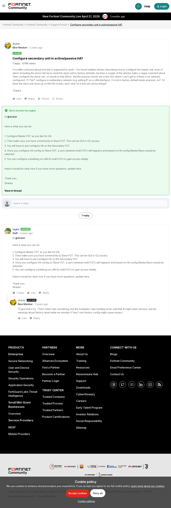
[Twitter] (122, 384)
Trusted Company (53, 396)
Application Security (21, 385)
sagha (16, 229)
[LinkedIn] (141, 384)
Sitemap (81, 427)
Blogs (113, 354)
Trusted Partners (52, 410)
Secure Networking (20, 361)
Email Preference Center (125, 367)
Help (147, 6)
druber (16, 43)
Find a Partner (51, 367)
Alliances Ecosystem (55, 360)
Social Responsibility (89, 421)
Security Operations (20, 378)
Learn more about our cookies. (148, 486)
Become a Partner (53, 374)
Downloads (83, 387)
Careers (81, 401)
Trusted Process (52, 403)
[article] (85, 261)
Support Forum (59, 24)
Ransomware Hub (87, 374)
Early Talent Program (89, 407)
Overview (14, 413)
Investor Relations (87, 414)
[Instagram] (150, 384)
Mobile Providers (19, 434)
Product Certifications (56, 416)
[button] (4, 7)
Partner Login (50, 381)
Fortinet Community (13, 24)
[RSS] (159, 384)
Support (81, 381)
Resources (83, 367)
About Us (82, 354)
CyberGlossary (85, 394)
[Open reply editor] (85, 203)
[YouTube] (131, 384)
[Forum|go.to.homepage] (19, 6)
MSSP (12, 427)
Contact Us (117, 374)
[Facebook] (113, 384)
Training (81, 360)
